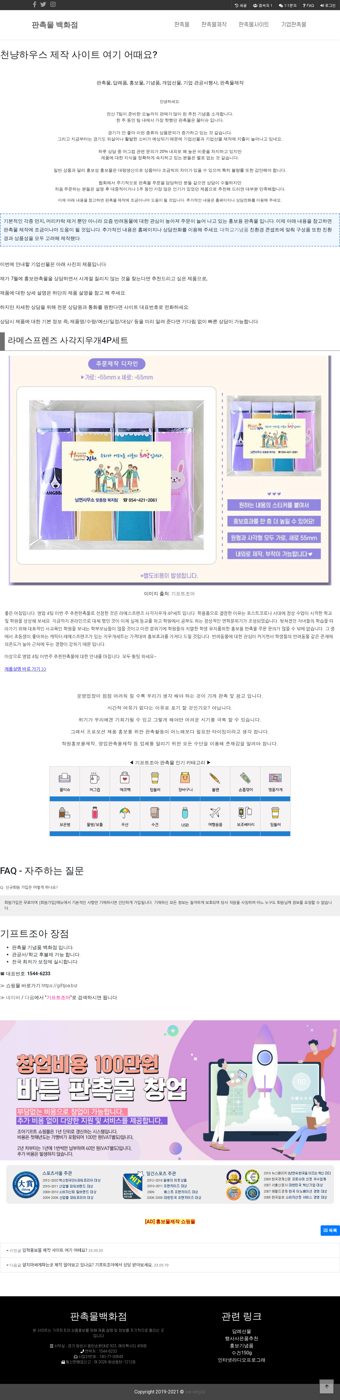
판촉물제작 (214, 25)
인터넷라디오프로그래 (242, 1360)
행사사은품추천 (241, 1338)
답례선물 (241, 1331)
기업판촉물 (293, 25)
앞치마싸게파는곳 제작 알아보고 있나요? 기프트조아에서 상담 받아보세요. (87, 1264)
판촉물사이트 (254, 25)
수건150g (242, 1353)
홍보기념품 (242, 1345)
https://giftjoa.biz (59, 985)
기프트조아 (183, 593)
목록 (330, 1230)
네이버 (13, 997)
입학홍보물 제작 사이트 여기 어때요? (54, 1250)
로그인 (328, 5)
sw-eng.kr (195, 1392)
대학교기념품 (234, 229)
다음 (29, 997)
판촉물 (182, 25)
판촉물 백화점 (55, 25)
